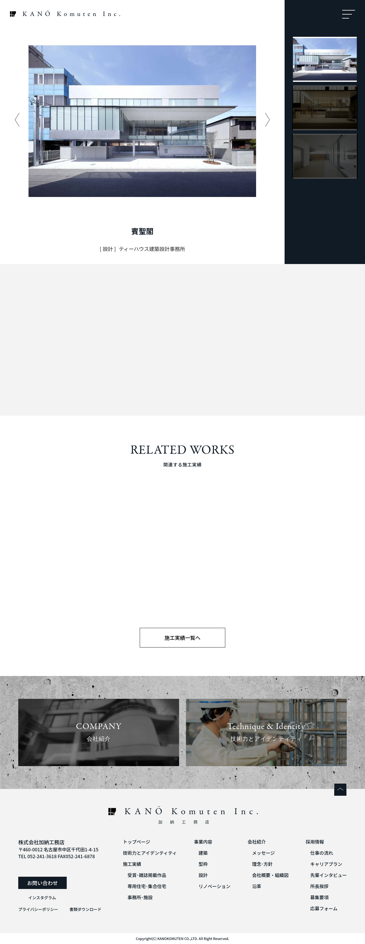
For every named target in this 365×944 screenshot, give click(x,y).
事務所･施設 (140, 897)
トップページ (136, 841)
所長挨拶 (319, 886)
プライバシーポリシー (38, 909)
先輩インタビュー (328, 875)
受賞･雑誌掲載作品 (146, 875)
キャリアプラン (326, 863)
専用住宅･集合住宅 (146, 886)
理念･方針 (262, 863)
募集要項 (319, 897)
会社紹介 (257, 841)
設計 (203, 875)
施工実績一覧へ (182, 637)
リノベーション (214, 886)
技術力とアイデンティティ (150, 852)
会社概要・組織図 (270, 875)
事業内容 (203, 841)
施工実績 (132, 863)
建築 (203, 852)
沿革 (256, 886)
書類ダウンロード (86, 909)
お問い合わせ (42, 882)
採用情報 (315, 841)
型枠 (203, 863)
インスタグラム (42, 897)
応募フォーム (324, 908)
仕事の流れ (321, 852)
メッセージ (263, 852)
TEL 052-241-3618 (37, 856)
